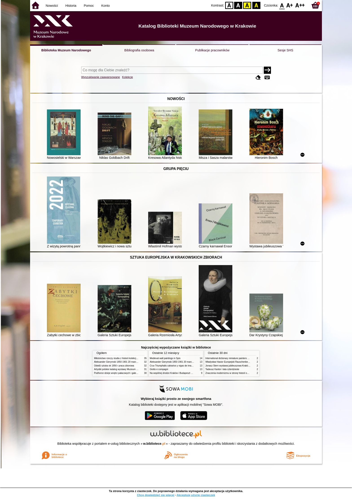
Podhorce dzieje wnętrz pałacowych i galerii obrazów (120, 373)
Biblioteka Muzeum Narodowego (66, 50)
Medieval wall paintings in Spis (165, 358)
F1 (290, 5)
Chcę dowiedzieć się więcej (155, 495)
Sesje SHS (285, 50)
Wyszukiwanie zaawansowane (100, 77)
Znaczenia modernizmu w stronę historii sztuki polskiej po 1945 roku (239, 373)
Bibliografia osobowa (139, 50)
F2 (300, 5)
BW (238, 5)
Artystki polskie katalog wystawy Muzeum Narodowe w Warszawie (127, 369)
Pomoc (89, 5)
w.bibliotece (154, 443)
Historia (70, 5)
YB (247, 5)
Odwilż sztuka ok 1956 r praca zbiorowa (114, 365)
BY (256, 5)
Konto (105, 5)
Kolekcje (127, 77)
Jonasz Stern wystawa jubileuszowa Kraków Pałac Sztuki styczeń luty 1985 (243, 365)
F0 (282, 5)
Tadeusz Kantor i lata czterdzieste (222, 369)
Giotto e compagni (159, 369)
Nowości (52, 5)
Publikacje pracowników (212, 50)
